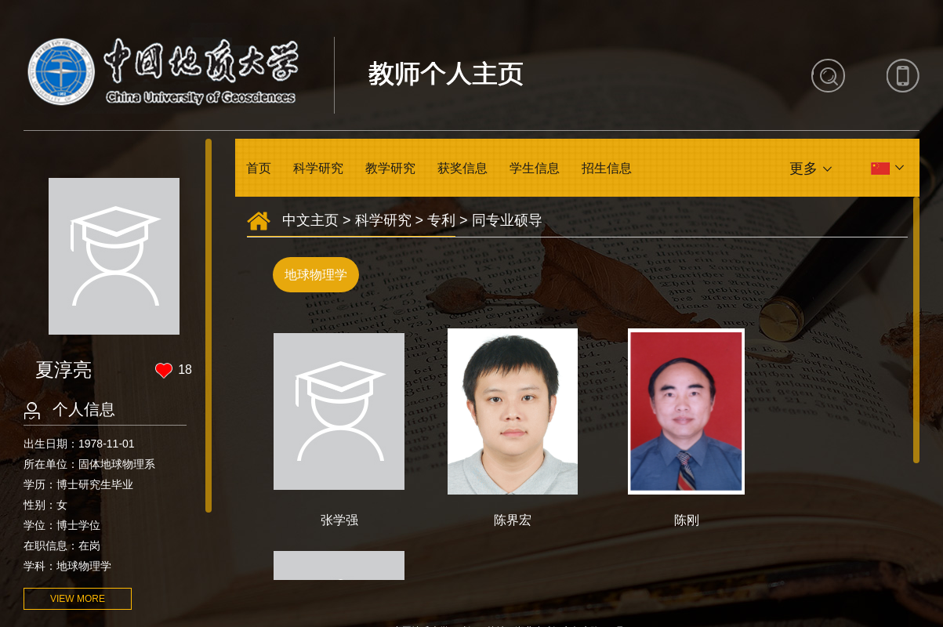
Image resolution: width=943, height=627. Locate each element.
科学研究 (318, 168)
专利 (441, 220)
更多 (803, 168)
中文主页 (310, 220)
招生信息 (607, 168)
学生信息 (535, 168)
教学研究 (390, 168)
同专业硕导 (507, 220)
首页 (258, 168)
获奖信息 (462, 168)
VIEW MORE (77, 598)
